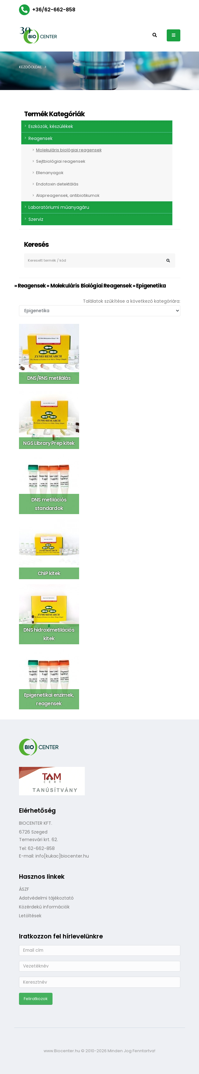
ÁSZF (24, 889)
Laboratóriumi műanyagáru (58, 207)
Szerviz (35, 219)
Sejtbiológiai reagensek (60, 161)
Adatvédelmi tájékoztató (46, 898)
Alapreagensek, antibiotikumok (67, 195)
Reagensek (40, 138)
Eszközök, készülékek (50, 126)
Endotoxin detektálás (57, 184)
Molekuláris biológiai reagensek (69, 150)
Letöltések (30, 916)
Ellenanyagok (49, 172)
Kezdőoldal (30, 67)
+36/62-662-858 (53, 9)
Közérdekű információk (44, 907)
